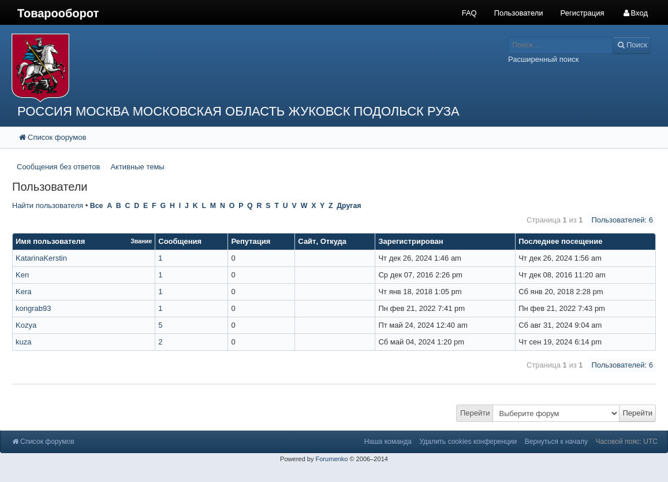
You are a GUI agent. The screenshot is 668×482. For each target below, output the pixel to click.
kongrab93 (33, 308)
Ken (22, 274)
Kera (23, 291)
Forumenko (331, 458)
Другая (349, 206)
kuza (23, 342)
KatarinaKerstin (41, 258)
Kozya (26, 325)
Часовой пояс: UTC (627, 441)
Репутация (250, 241)
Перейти (475, 413)
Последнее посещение (560, 241)
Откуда (333, 241)
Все (96, 206)
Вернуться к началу (556, 441)
